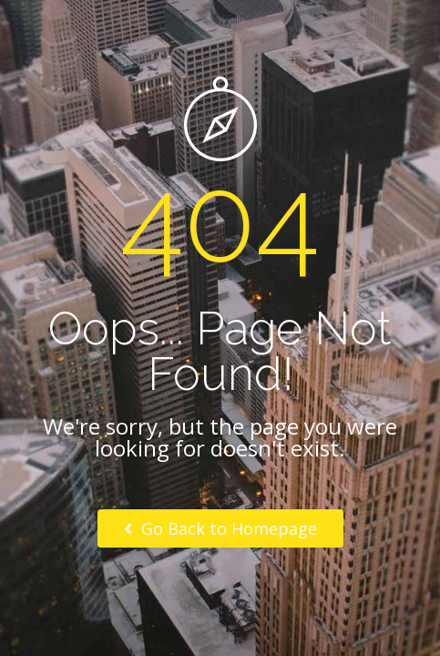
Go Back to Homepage (220, 528)
